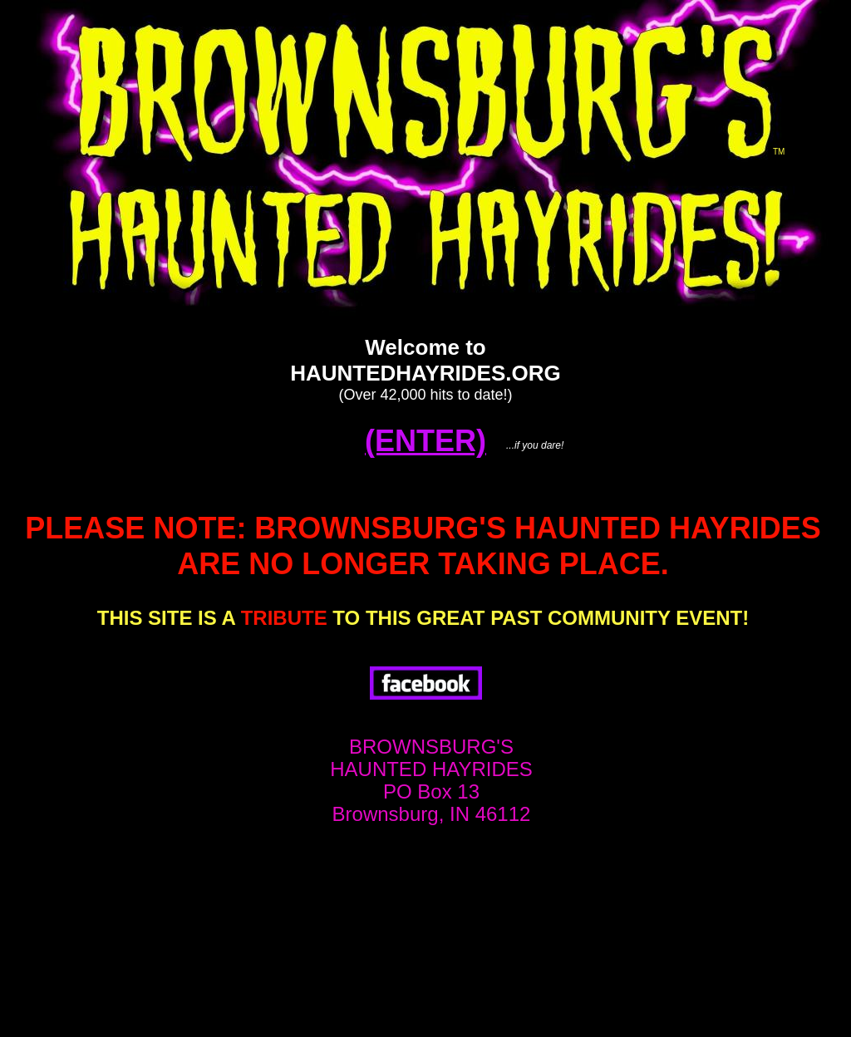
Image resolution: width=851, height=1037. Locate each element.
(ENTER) (425, 441)
